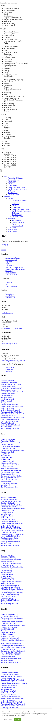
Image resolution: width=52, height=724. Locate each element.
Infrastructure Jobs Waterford (10, 696)
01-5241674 (17, 313)
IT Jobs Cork (5, 459)
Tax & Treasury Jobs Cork (9, 487)
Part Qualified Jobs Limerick (10, 655)
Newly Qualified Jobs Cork (10, 478)
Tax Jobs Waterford (7, 689)
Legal (10, 183)
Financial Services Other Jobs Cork (12, 450)
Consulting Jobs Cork (8, 448)
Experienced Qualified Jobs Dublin (12, 534)
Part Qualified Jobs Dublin (9, 538)
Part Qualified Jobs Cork (9, 479)
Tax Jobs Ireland (6, 397)
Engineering (12, 182)
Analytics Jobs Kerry (7, 578)
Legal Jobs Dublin (7, 512)
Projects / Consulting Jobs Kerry (11, 581)
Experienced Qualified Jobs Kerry (12, 593)
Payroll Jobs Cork (6, 481)
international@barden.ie (9, 343)
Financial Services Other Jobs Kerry (12, 567)
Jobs (5, 176)
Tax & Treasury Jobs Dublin (10, 545)
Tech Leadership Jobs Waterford (11, 702)
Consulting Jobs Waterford (9, 682)
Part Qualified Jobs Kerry (9, 596)
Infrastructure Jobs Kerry (9, 580)
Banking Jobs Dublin (7, 503)
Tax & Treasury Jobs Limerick (10, 662)
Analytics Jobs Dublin (8, 519)
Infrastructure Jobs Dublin (9, 521)
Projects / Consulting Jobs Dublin (11, 523)
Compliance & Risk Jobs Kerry (11, 563)
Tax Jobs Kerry (6, 572)
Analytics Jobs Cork (7, 461)
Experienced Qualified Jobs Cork (11, 476)
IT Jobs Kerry (6, 576)
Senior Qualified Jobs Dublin (10, 542)
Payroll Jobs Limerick (8, 656)
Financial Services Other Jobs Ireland (13, 392)
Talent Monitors (17, 220)
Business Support (13, 180)
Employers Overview (19, 222)
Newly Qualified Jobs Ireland (10, 419)
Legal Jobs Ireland (7, 395)
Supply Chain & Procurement (17, 189)
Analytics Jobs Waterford (9, 695)
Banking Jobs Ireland (8, 386)
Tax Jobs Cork (5, 456)
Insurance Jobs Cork (7, 452)
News (14, 224)
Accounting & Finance (15, 178)
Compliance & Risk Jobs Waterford (12, 680)
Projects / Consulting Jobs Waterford (12, 698)
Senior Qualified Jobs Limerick (11, 658)
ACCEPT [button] (17, 719)
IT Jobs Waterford (7, 693)
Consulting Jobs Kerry (8, 565)
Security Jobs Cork (7, 467)
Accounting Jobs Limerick (9, 616)
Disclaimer (9, 371)
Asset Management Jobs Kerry (11, 560)
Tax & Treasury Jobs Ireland (10, 428)
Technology (12, 191)
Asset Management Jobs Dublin (11, 501)
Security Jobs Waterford (8, 700)
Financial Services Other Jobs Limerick (13, 625)
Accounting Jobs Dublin (9, 499)
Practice (10, 198)
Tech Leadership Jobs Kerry (10, 585)
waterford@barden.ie (8, 360)
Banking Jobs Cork (7, 445)
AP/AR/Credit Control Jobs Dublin (12, 530)
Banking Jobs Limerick (8, 620)
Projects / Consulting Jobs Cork (11, 465)
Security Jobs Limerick (8, 642)
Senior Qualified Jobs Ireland (10, 425)
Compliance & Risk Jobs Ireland (11, 388)
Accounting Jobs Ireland (9, 383)
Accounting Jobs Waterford (9, 674)
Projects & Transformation (16, 187)
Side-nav (7, 196)
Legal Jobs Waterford (8, 687)
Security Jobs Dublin (7, 525)
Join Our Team (13, 229)
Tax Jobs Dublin (6, 514)
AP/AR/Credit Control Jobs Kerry (12, 589)
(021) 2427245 (17, 328)
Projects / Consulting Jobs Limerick (12, 640)
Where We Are (12, 231)
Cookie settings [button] (7, 719)
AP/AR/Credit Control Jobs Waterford (13, 706)
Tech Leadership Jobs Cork (9, 468)
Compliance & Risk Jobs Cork (11, 446)
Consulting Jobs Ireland (8, 390)
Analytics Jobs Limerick (9, 636)
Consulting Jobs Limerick (9, 623)
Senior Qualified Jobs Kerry (10, 600)
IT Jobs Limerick (7, 634)
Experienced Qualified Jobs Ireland (12, 417)
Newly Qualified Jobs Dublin (10, 536)
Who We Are (12, 228)
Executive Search (13, 194)
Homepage (5, 244)
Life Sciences (12, 185)
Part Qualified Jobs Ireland (9, 421)
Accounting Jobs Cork (8, 441)
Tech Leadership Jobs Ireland (10, 410)
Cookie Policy (10, 369)
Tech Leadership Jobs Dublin (10, 527)
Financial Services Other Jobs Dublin (13, 508)
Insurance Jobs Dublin (8, 510)
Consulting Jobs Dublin (8, 507)
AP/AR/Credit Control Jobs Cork (11, 472)
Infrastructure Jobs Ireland (9, 404)
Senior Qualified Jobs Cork (9, 483)
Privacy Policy (10, 367)
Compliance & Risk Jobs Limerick (12, 622)
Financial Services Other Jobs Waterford (14, 684)
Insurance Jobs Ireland (8, 394)
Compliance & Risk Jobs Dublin (11, 505)
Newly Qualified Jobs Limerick (11, 653)
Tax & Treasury (13, 193)
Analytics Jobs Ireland (8, 403)
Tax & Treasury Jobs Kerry (9, 604)
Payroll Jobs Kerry (7, 598)
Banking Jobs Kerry (7, 561)
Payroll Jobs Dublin (7, 540)
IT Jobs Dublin (6, 518)
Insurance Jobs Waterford (9, 685)
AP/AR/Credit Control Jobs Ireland (12, 414)
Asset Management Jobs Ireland (11, 384)
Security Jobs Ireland (7, 408)
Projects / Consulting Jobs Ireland (12, 406)
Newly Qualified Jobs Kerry (10, 594)
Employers (11, 218)
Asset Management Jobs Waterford (12, 676)
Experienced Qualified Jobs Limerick (13, 651)
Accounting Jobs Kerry (8, 558)
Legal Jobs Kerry (6, 570)
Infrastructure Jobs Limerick (10, 638)
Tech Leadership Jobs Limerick (11, 644)
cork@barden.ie (7, 328)
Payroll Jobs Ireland (7, 423)
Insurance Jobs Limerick (9, 627)
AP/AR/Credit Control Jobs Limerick (13, 647)
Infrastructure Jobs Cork (9, 463)
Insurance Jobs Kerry (8, 569)
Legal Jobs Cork (6, 454)
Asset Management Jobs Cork (10, 443)
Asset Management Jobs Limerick (12, 618)
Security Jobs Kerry (7, 583)
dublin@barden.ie (7, 313)
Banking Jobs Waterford (8, 678)
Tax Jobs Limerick (7, 631)
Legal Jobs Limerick (7, 629)
